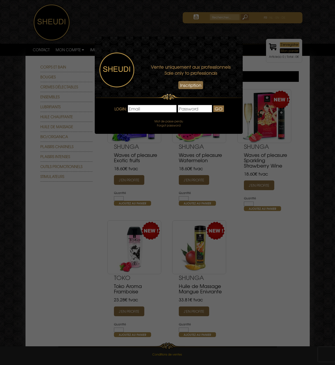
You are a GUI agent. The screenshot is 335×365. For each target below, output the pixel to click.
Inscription (190, 85)
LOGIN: (120, 109)
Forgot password (168, 125)
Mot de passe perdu (169, 121)
